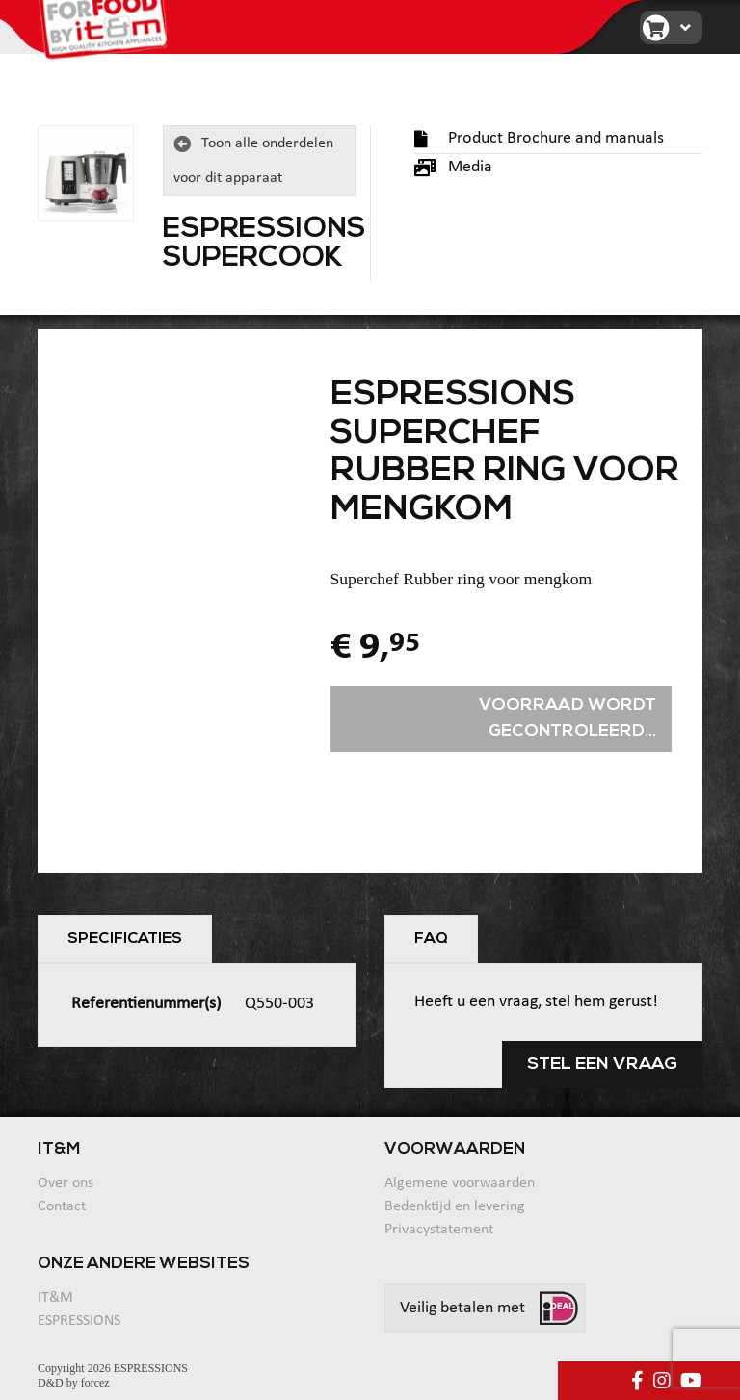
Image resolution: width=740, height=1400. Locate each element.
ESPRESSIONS (79, 1321)
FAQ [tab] (431, 938)
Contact (62, 1206)
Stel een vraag (602, 1064)
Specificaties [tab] (124, 938)
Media (453, 167)
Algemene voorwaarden (459, 1183)
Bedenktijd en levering (454, 1206)
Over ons (65, 1183)
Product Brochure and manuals (539, 138)
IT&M (55, 1298)
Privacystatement (438, 1229)
